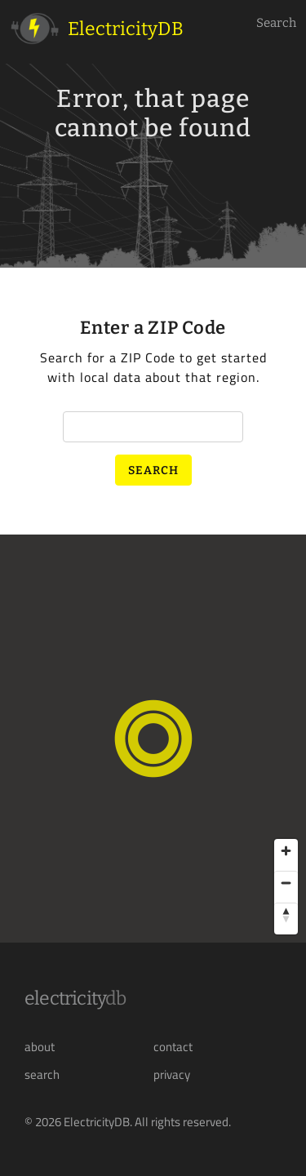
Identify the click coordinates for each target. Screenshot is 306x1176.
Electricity (75, 998)
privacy (171, 1075)
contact (173, 1047)
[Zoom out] (286, 882)
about (39, 1047)
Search (276, 23)
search (42, 1075)
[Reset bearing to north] (286, 914)
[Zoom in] (286, 851)
